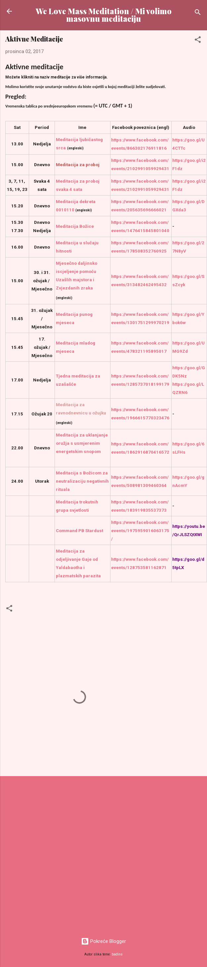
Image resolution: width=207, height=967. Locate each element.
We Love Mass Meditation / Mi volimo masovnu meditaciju (104, 15)
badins (117, 954)
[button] (198, 41)
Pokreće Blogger (103, 941)
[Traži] (198, 13)
